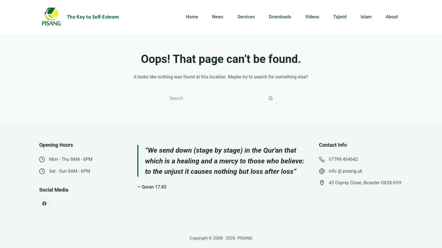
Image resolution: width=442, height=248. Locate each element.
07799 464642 (343, 159)
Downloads (280, 16)
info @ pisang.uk (346, 171)
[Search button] (271, 98)
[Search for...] (215, 98)
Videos (312, 16)
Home (192, 16)
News (217, 16)
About (392, 16)
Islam (366, 16)
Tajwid (339, 16)
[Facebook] (44, 203)
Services (246, 16)
